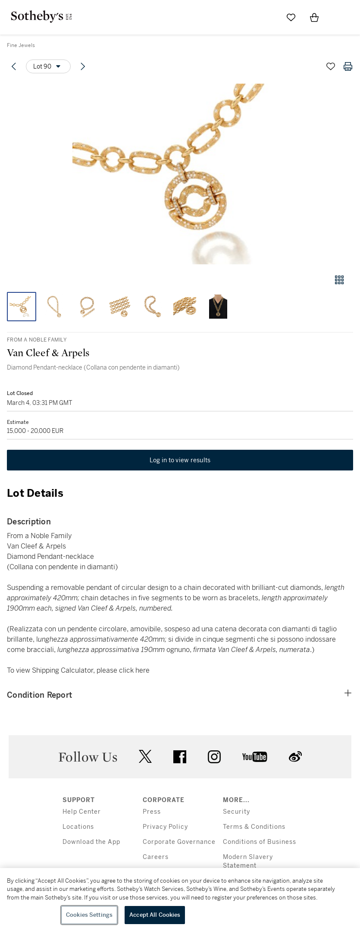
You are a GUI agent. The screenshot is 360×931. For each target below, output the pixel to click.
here (142, 670)
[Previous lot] (13, 66)
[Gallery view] (339, 279)
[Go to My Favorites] (291, 17)
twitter (145, 756)
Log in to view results (180, 460)
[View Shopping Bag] (314, 17)
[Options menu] (48, 66)
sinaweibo (295, 756)
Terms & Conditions (254, 827)
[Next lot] (82, 66)
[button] (180, 174)
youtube (254, 757)
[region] (180, 899)
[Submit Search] (267, 17)
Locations (78, 827)
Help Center (82, 811)
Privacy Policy (165, 827)
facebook (179, 756)
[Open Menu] (337, 17)
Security (236, 811)
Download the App (91, 842)
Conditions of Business (259, 842)
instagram (214, 756)
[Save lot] (331, 66)
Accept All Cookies (154, 914)
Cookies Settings (89, 914)
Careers (156, 857)
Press (152, 811)
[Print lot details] (348, 66)
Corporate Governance (179, 842)
